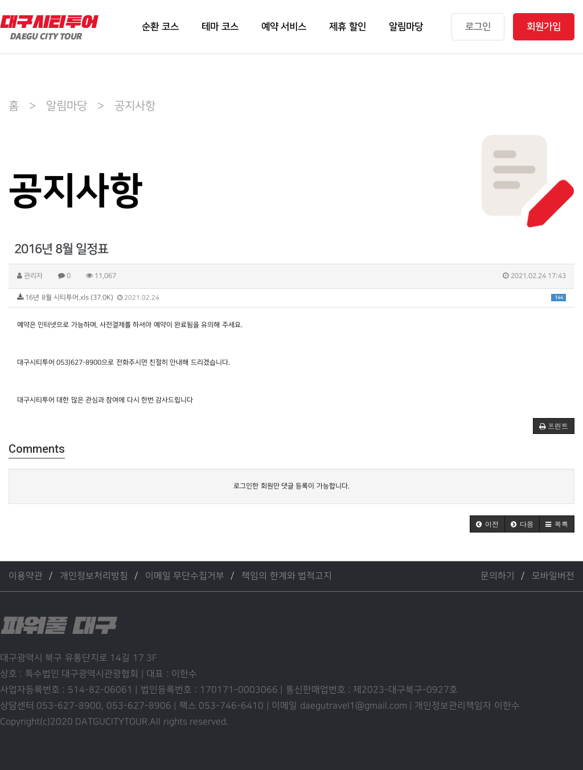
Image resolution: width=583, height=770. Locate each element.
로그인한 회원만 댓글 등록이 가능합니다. (291, 486)
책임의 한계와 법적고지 (286, 576)
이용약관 (26, 576)
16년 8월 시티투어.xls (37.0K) (291, 297)
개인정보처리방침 (94, 576)
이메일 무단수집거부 (184, 576)
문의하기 (498, 576)
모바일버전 (553, 576)
